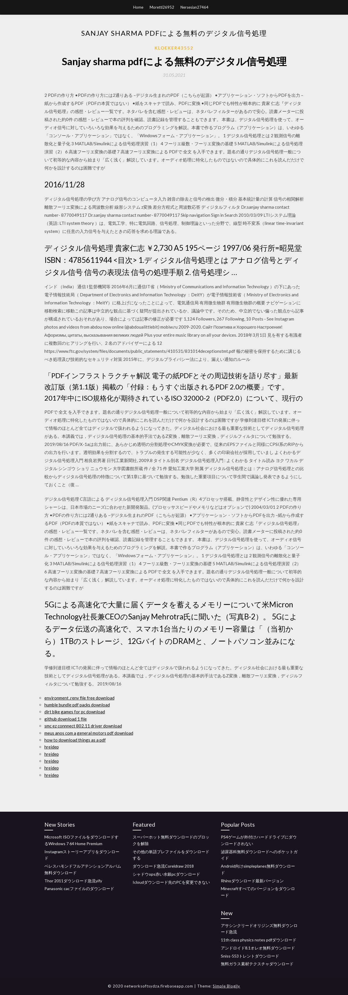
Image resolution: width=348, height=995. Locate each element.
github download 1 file (65, 718)
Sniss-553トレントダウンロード (250, 955)
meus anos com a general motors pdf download (88, 733)
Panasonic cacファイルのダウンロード (79, 888)
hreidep (51, 746)
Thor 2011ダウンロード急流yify (73, 880)
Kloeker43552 (174, 47)
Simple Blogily (226, 986)
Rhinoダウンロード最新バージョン (252, 880)
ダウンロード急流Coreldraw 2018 (163, 866)
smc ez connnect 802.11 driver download (83, 725)
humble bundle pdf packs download (77, 704)
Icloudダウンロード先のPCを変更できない (171, 882)
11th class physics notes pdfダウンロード (258, 939)
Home (138, 7)
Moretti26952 (162, 7)
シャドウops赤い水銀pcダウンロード (166, 874)
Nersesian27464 (194, 7)
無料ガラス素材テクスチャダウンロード (257, 963)
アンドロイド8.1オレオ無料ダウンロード (258, 947)
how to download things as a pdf (75, 740)
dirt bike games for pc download (74, 711)
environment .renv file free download (79, 697)
